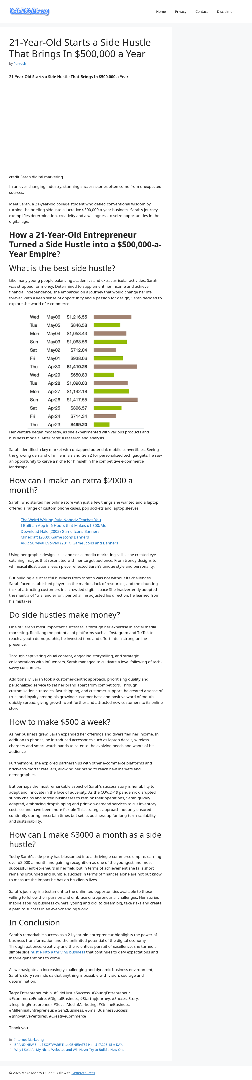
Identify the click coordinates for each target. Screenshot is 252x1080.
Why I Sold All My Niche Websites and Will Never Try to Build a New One (69, 1049)
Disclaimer (225, 11)
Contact (202, 11)
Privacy (180, 11)
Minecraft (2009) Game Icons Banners (55, 537)
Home (161, 11)
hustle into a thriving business (58, 952)
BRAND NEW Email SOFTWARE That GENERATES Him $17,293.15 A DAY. (68, 1044)
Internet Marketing (29, 1039)
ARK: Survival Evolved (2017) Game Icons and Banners (69, 543)
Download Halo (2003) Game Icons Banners (60, 531)
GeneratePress (83, 1072)
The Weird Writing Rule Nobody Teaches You (61, 519)
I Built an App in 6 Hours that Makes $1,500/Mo (63, 525)
